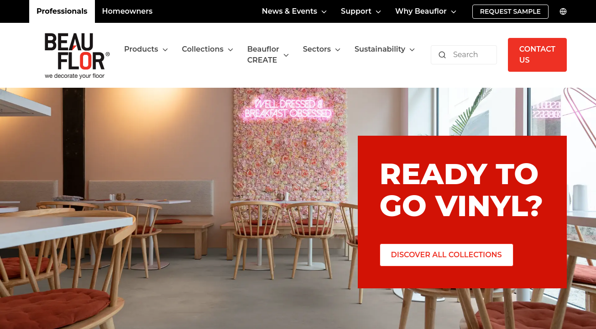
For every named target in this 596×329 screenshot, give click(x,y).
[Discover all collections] (446, 255)
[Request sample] (510, 12)
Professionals (62, 11)
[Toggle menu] (165, 49)
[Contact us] (537, 55)
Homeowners (127, 11)
